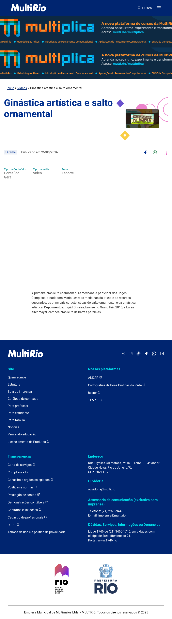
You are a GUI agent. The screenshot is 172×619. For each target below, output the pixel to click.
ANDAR (95, 377)
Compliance (18, 472)
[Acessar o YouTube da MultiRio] (122, 354)
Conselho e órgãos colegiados (31, 480)
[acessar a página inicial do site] (28, 8)
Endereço (95, 456)
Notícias (13, 427)
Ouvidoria (95, 481)
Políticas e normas (23, 487)
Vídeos (22, 88)
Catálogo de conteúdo (23, 399)
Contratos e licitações (25, 510)
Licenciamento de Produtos (29, 442)
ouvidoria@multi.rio (101, 489)
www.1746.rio (107, 540)
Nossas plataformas (104, 369)
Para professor (18, 406)
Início (10, 88)
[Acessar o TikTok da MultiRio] (138, 354)
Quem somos (17, 377)
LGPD (14, 525)
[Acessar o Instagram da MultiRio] (130, 354)
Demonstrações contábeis (28, 502)
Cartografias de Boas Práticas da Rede (117, 385)
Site (11, 369)
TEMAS (95, 400)
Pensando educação (22, 434)
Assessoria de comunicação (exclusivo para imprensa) (123, 502)
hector (94, 393)
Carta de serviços (22, 465)
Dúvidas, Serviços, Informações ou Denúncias (124, 524)
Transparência (19, 456)
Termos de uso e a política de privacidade (36, 532)
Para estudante (18, 413)
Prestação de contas (24, 495)
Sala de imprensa (20, 391)
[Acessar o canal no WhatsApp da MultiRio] (154, 354)
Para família (16, 420)
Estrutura (14, 384)
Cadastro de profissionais (27, 517)
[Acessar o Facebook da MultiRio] (146, 354)
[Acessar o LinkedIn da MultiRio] (162, 354)
